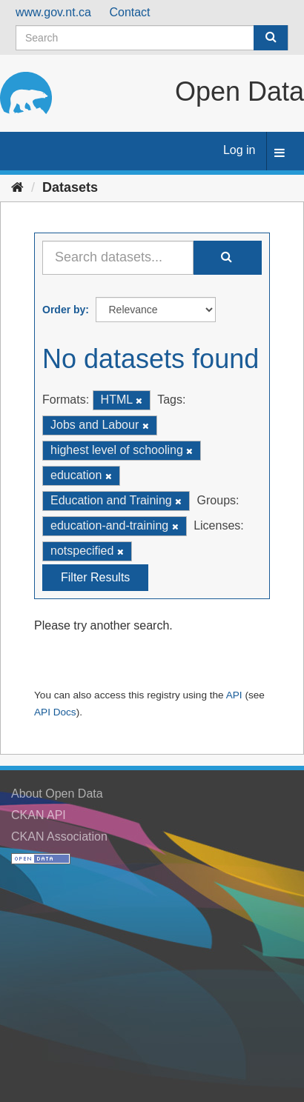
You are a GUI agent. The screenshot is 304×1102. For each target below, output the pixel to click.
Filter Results (95, 577)
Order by (63, 309)
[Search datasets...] (118, 258)
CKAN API (38, 815)
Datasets (70, 187)
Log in (239, 150)
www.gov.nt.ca (53, 12)
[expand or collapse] (279, 154)
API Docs (55, 712)
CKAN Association (59, 836)
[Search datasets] (152, 37)
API (234, 695)
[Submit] (271, 37)
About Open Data (57, 793)
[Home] (17, 187)
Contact (129, 12)
